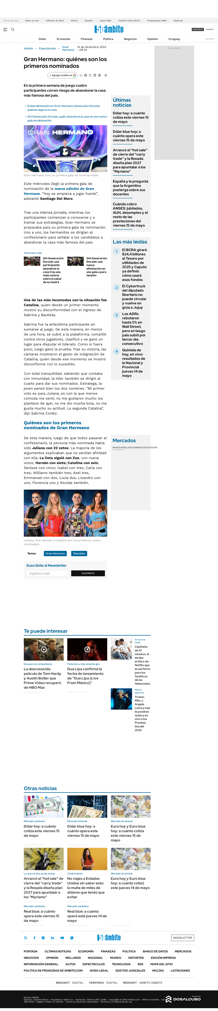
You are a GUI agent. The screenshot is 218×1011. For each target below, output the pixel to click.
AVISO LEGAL (99, 970)
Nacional (95, 958)
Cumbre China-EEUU (129, 20)
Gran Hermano (68, 48)
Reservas (178, 20)
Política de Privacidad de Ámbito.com (53, 970)
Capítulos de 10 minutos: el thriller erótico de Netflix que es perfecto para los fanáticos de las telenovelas (142, 665)
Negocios (130, 39)
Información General (41, 964)
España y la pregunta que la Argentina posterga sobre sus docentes (130, 187)
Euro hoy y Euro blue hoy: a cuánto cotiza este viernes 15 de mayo (128, 833)
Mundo (115, 958)
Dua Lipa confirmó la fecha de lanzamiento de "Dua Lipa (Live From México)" (85, 676)
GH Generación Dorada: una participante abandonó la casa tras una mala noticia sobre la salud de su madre (53, 270)
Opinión (152, 39)
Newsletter (209, 39)
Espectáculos (47, 48)
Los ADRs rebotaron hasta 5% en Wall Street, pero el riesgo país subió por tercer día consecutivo (134, 328)
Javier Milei (105, 20)
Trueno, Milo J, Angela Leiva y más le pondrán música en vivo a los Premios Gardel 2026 (142, 713)
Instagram (43, 937)
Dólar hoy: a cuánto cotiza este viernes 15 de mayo (131, 117)
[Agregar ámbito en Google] (63, 75)
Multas (158, 970)
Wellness (73, 958)
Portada (31, 951)
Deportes (136, 958)
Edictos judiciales (130, 970)
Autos (70, 964)
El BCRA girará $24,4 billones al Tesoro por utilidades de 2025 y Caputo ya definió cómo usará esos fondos (134, 265)
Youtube (62, 938)
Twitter (25, 937)
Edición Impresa (163, 958)
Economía (63, 39)
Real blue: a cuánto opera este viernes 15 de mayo (41, 916)
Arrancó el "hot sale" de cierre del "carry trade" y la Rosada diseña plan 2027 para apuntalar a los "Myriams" (130, 161)
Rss (140, 964)
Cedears (152, 447)
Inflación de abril (55, 20)
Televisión (79, 553)
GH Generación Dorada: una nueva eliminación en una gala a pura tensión (96, 266)
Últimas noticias (58, 951)
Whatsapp (71, 937)
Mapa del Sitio (161, 964)
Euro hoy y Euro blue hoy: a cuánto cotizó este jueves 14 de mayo (130, 883)
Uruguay (174, 39)
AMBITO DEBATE (142, 982)
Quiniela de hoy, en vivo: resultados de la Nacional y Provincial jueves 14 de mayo (133, 363)
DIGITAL (70, 982)
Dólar (42, 39)
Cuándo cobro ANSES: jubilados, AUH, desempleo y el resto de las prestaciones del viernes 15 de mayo (130, 215)
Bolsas (127, 447)
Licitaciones (180, 970)
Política (108, 39)
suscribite (198, 29)
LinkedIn (52, 937)
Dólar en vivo (32, 20)
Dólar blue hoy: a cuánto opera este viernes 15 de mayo (129, 135)
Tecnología (121, 964)
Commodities (139, 447)
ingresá (210, 29)
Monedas (118, 447)
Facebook (34, 937)
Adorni (74, 20)
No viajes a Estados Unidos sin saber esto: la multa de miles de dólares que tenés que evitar (86, 887)
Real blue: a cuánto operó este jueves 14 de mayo (87, 916)
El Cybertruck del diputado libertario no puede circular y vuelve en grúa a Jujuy (134, 297)
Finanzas (86, 39)
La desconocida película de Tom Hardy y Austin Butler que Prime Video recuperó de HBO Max (42, 678)
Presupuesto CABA (157, 20)
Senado (88, 20)
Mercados (183, 951)
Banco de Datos (155, 951)
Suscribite (88, 573)
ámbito (28, 48)
